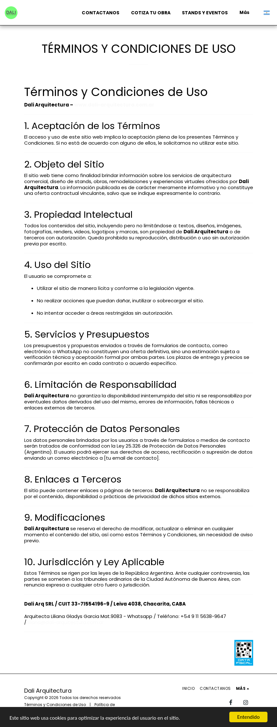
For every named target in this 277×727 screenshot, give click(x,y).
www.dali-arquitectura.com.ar (114, 104)
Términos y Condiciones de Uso (55, 704)
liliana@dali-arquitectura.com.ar (66, 622)
